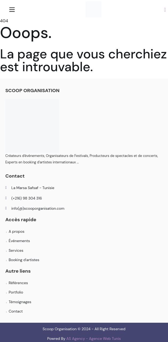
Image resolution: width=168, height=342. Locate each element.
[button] (165, 9)
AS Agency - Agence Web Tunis (93, 338)
